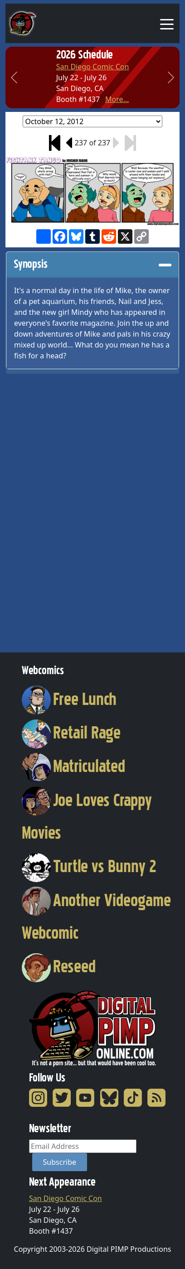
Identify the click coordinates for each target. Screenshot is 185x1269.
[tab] (92, 264)
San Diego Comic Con (92, 67)
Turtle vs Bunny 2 (89, 866)
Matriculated (73, 766)
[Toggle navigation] (167, 23)
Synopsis (92, 264)
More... (117, 99)
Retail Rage (71, 733)
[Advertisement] (41, 510)
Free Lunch (69, 699)
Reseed (59, 966)
